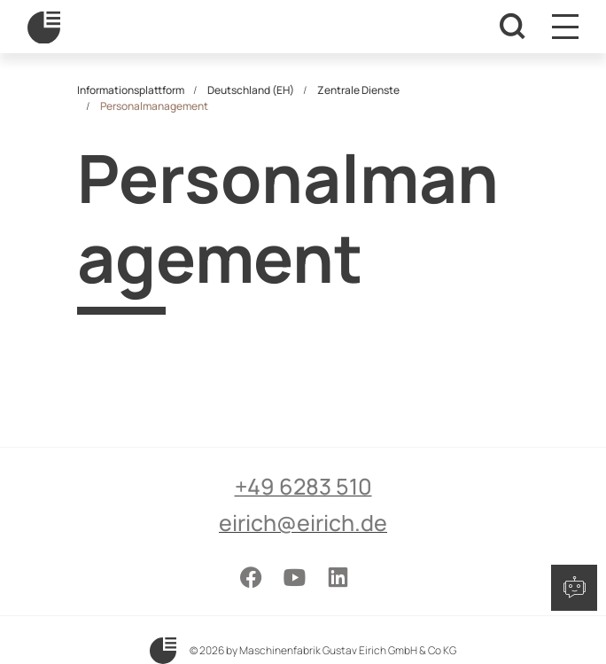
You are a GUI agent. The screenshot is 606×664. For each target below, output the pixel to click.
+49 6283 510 (303, 486)
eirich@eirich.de (303, 522)
